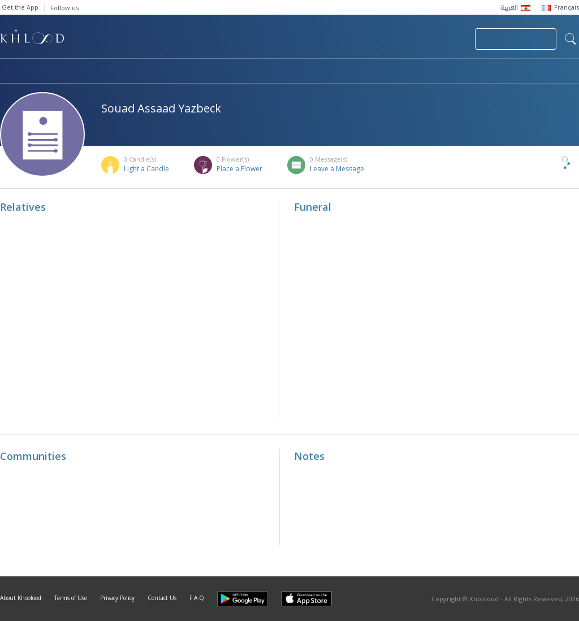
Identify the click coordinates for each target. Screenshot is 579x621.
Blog (467, 72)
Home (10, 72)
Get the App (20, 7)
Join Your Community (516, 39)
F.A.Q (196, 598)
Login (447, 39)
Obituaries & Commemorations (114, 72)
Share (547, 163)
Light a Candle (146, 168)
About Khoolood (20, 598)
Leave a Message (337, 168)
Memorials (311, 72)
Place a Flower (239, 168)
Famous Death (395, 72)
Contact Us (162, 598)
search (570, 39)
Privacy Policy (117, 598)
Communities (230, 72)
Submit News (390, 39)
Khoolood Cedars (546, 72)
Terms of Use (70, 598)
